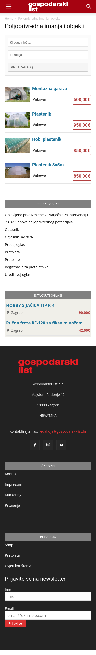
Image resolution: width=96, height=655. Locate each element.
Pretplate (12, 259)
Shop (9, 544)
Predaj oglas (15, 244)
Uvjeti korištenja (18, 565)
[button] (89, 6)
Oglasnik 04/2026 (19, 237)
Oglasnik (12, 229)
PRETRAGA (22, 67)
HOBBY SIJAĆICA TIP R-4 (30, 305)
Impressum (14, 484)
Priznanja (12, 505)
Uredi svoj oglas (18, 274)
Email (9, 608)
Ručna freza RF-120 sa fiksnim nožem (44, 323)
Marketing (13, 494)
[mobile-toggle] (8, 6)
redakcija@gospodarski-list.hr (63, 431)
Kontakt (11, 473)
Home (9, 18)
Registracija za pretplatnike (26, 267)
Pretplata (12, 252)
